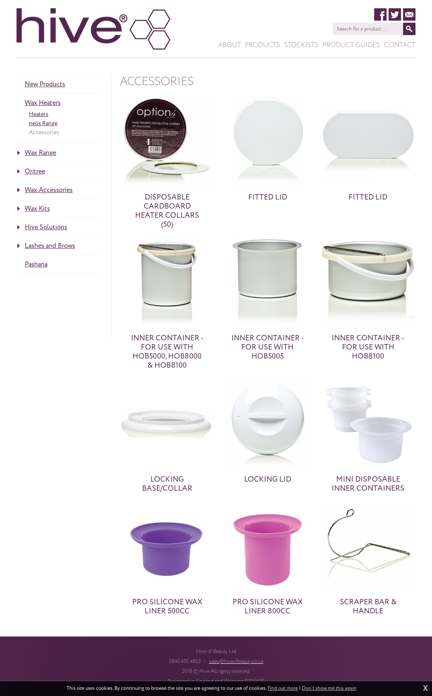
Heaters (38, 114)
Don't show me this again (329, 688)
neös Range (43, 123)
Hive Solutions (46, 227)
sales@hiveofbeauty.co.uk (236, 661)
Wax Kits (37, 208)
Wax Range (40, 152)
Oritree (35, 171)
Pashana (36, 264)
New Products (45, 84)
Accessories (44, 132)
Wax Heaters (43, 102)
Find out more (283, 688)
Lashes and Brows (50, 245)
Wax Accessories (49, 190)
